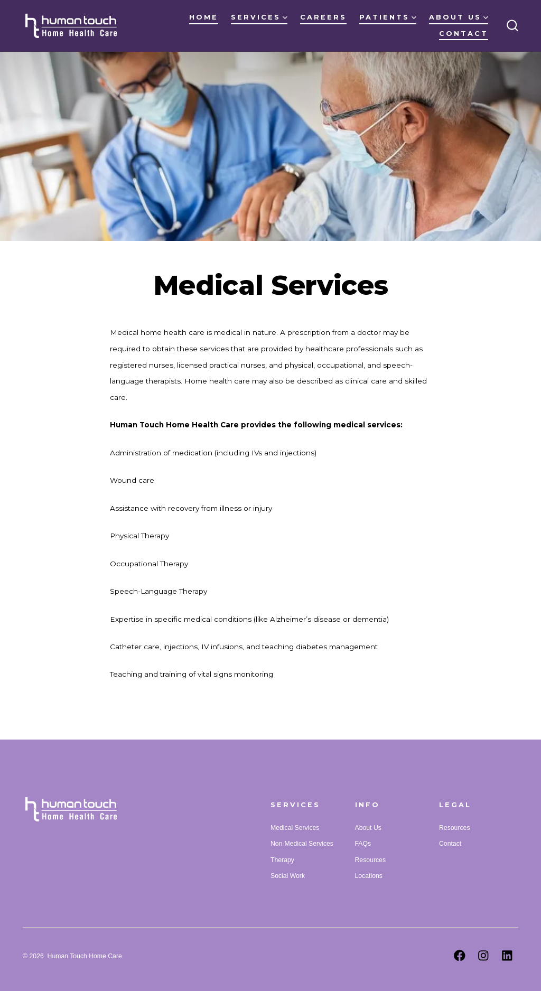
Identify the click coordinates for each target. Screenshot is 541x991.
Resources (370, 860)
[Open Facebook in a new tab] (460, 956)
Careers (323, 17)
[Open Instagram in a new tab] (483, 956)
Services (259, 17)
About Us (458, 17)
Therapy (282, 860)
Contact (463, 34)
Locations (369, 876)
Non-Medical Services (301, 843)
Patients (387, 17)
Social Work (287, 876)
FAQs (363, 843)
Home (203, 17)
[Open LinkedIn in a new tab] (507, 956)
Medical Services (294, 827)
